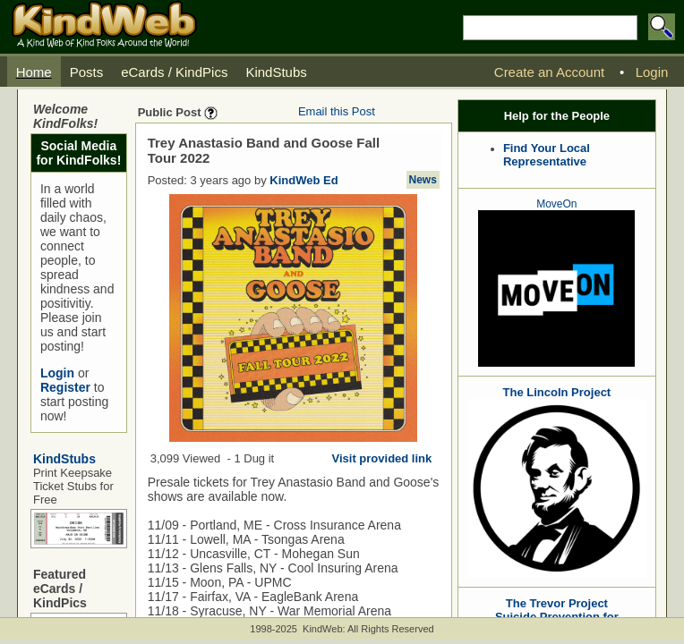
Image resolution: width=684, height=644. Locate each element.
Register (65, 387)
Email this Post (336, 111)
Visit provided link (382, 458)
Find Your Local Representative (546, 154)
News (423, 180)
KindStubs (64, 459)
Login (57, 373)
